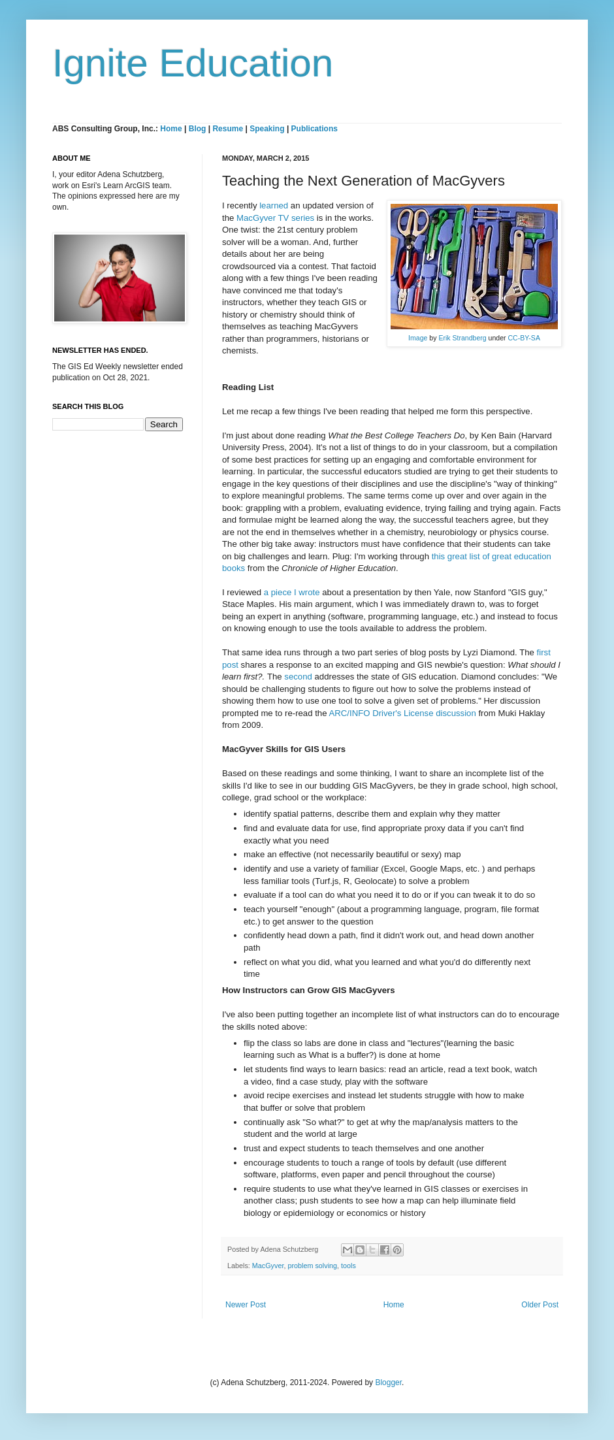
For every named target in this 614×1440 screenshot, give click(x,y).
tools (348, 1265)
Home (171, 128)
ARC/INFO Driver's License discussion (402, 713)
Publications (314, 128)
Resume (228, 128)
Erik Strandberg (462, 338)
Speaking (267, 128)
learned (273, 205)
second (298, 676)
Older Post (539, 1304)
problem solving (312, 1265)
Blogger (388, 1382)
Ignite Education (192, 63)
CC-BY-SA (524, 338)
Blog (197, 128)
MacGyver (268, 1265)
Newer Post (245, 1304)
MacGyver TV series (275, 218)
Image (417, 338)
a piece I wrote (292, 592)
